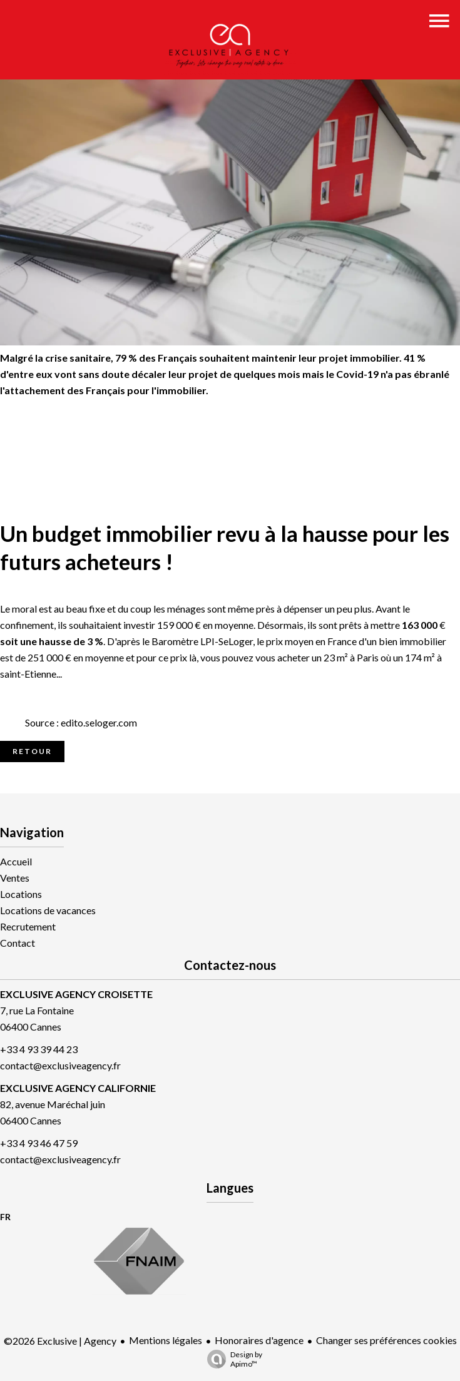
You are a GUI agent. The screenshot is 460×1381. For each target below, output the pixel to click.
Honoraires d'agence (259, 1340)
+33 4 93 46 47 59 (39, 1143)
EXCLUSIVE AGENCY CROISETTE (76, 994)
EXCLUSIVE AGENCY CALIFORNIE (78, 1088)
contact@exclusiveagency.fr (60, 1065)
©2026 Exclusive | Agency (60, 1341)
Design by (231, 1359)
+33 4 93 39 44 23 (39, 1049)
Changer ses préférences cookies (386, 1340)
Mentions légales (165, 1340)
